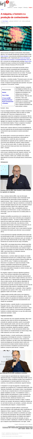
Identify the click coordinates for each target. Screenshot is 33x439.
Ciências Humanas (15, 427)
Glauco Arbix (28, 61)
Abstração (27, 428)
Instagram (20, 7)
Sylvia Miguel (5, 21)
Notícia (4, 92)
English (30, 7)
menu (2, 9)
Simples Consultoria (18, 436)
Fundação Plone (28, 433)
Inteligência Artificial (11, 426)
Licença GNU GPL (15, 434)
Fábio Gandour (4, 56)
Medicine (27, 427)
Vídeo (7, 95)
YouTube (15, 7)
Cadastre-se (9, 7)
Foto (3, 95)
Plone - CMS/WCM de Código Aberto (9, 433)
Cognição (23, 428)
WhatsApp (25, 7)
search (30, 9)
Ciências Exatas (22, 427)
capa (31, 428)
